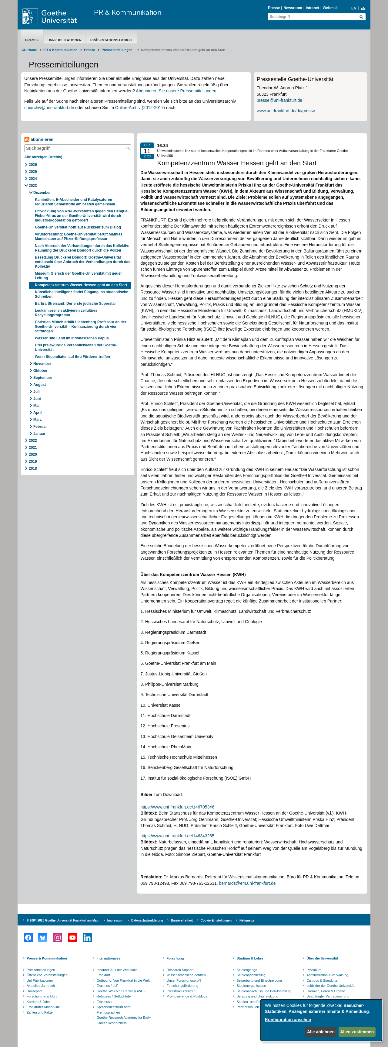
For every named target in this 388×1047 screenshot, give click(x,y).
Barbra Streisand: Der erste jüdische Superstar (75, 303)
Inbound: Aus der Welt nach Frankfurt (117, 972)
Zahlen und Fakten (41, 1012)
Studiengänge (246, 970)
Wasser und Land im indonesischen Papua (72, 338)
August (39, 385)
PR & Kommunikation (128, 12)
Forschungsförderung (183, 985)
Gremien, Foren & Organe (325, 991)
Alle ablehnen (321, 1031)
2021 (33, 447)
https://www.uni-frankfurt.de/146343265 (177, 835)
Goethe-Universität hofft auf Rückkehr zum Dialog (78, 227)
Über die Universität (322, 958)
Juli (36, 392)
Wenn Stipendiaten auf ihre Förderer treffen (72, 357)
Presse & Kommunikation (47, 958)
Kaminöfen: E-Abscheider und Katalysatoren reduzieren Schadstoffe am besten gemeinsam (75, 201)
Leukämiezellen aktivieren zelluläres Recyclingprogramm (66, 312)
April (37, 412)
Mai (36, 405)
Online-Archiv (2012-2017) (140, 107)
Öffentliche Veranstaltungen (47, 975)
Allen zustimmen (357, 1031)
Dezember (42, 193)
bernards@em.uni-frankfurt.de (247, 883)
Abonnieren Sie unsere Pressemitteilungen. (176, 90)
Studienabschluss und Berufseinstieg (263, 991)
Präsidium (313, 970)
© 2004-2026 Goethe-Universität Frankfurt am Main (63, 920)
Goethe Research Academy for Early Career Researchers (124, 1020)
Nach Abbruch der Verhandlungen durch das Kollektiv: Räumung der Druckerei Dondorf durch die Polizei (82, 248)
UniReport (34, 991)
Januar (39, 433)
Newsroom (292, 8)
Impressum (115, 920)
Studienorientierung (250, 975)
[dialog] (321, 1020)
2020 (33, 454)
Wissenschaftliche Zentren (186, 975)
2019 (33, 461)
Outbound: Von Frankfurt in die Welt (123, 980)
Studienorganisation (251, 985)
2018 (33, 468)
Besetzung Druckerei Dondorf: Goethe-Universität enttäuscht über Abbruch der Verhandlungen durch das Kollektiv (82, 262)
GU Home (29, 50)
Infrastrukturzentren (181, 991)
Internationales (108, 958)
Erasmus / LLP (108, 985)
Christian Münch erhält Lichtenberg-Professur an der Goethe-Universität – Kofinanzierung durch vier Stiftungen (80, 326)
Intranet (312, 8)
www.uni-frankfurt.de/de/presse (286, 110)
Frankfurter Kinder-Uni (43, 1007)
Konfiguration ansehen (288, 1019)
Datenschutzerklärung (147, 920)
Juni (37, 398)
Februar (40, 426)
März (37, 419)
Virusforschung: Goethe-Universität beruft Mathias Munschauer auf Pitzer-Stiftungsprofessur (78, 236)
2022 (33, 440)
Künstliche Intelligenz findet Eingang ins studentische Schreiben (81, 294)
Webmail (330, 8)
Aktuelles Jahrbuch (41, 985)
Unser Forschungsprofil (184, 980)
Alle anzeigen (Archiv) (43, 157)
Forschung (175, 958)
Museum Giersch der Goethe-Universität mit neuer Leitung (78, 275)
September (42, 378)
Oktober (40, 371)
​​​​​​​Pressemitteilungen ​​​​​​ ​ (118, 50)
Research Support (180, 970)
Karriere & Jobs (38, 1002)
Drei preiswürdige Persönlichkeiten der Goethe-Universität (76, 347)
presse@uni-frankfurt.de (279, 100)
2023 (33, 186)
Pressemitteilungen (41, 970)
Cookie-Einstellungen (216, 920)
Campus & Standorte (321, 980)
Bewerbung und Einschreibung (259, 980)
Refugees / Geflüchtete (114, 996)
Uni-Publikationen (65, 40)
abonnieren (38, 139)
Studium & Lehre (249, 958)
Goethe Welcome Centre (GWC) (121, 991)
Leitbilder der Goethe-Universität (330, 985)
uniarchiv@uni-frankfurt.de (49, 107)
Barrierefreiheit (182, 920)
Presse (274, 8)
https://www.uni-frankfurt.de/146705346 (177, 807)
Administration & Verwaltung (327, 975)
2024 (33, 179)
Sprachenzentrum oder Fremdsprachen (114, 1009)
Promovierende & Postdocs (187, 996)
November (42, 364)
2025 (33, 172)
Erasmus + (105, 1002)
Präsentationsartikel (111, 40)
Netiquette (246, 920)
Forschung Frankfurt (42, 996)
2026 (33, 165)
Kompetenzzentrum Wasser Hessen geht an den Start (81, 285)
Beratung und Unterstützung (257, 996)
